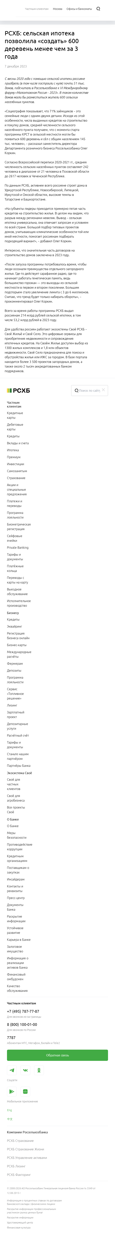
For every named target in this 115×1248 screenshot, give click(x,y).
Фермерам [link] (15, 663)
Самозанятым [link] (17, 471)
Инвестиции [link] (15, 464)
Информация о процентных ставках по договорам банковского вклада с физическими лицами (34, 1202)
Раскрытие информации (20, 1217)
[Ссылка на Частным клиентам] (37, 9)
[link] (57, 1055)
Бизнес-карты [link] (17, 645)
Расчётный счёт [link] (18, 735)
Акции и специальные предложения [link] (17, 489)
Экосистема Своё (19, 773)
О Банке (13, 819)
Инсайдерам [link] (16, 879)
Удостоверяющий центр (20, 1222)
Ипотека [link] (13, 450)
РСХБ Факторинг (19, 1174)
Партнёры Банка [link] (18, 765)
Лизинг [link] (12, 705)
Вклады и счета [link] (18, 443)
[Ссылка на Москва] (57, 8)
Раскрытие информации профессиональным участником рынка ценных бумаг (31, 1211)
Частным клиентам (14, 404)
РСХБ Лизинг (16, 1166)
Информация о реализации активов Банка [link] (17, 962)
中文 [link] (10, 1119)
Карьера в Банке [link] (19, 939)
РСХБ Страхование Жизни (25, 1149)
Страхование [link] (16, 478)
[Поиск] (98, 8)
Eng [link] (9, 1110)
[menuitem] (37, 8)
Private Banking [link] (18, 547)
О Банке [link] (13, 826)
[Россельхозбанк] (36, 390)
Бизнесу (13, 613)
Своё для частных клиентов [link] (13, 784)
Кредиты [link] (13, 436)
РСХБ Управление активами (27, 1157)
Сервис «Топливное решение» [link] (15, 693)
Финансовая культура (18, 1227)
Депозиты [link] (14, 670)
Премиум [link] (14, 457)
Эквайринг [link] (14, 626)
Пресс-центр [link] (16, 898)
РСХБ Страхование (20, 1140)
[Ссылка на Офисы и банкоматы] (79, 8)
